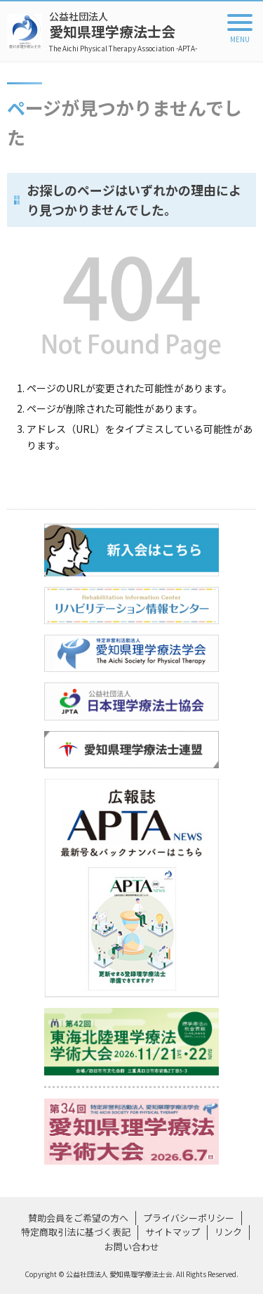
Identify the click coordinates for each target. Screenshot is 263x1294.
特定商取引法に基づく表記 (75, 1231)
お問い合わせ (131, 1246)
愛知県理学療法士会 (123, 31)
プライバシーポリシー (188, 1217)
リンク (228, 1231)
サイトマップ (172, 1231)
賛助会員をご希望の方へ (78, 1217)
